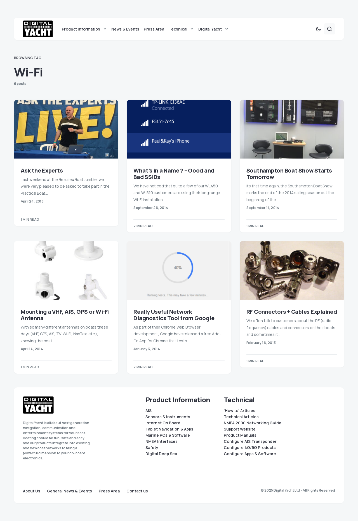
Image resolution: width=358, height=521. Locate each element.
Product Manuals (240, 435)
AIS (148, 411)
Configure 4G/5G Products (250, 448)
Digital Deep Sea (161, 454)
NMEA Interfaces (161, 441)
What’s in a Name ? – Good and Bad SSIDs (173, 174)
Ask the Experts (42, 171)
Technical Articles (241, 417)
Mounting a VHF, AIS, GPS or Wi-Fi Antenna (65, 315)
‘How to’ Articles (239, 411)
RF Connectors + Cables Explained (291, 312)
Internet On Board (162, 423)
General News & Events (69, 491)
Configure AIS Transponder (250, 441)
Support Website (240, 429)
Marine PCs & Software (167, 435)
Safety (151, 448)
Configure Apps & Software (250, 454)
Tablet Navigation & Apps (169, 429)
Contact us (137, 491)
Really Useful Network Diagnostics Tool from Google (173, 315)
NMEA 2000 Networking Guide (252, 423)
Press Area (109, 491)
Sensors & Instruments (167, 417)
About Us (31, 491)
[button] (318, 29)
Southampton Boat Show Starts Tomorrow (289, 174)
